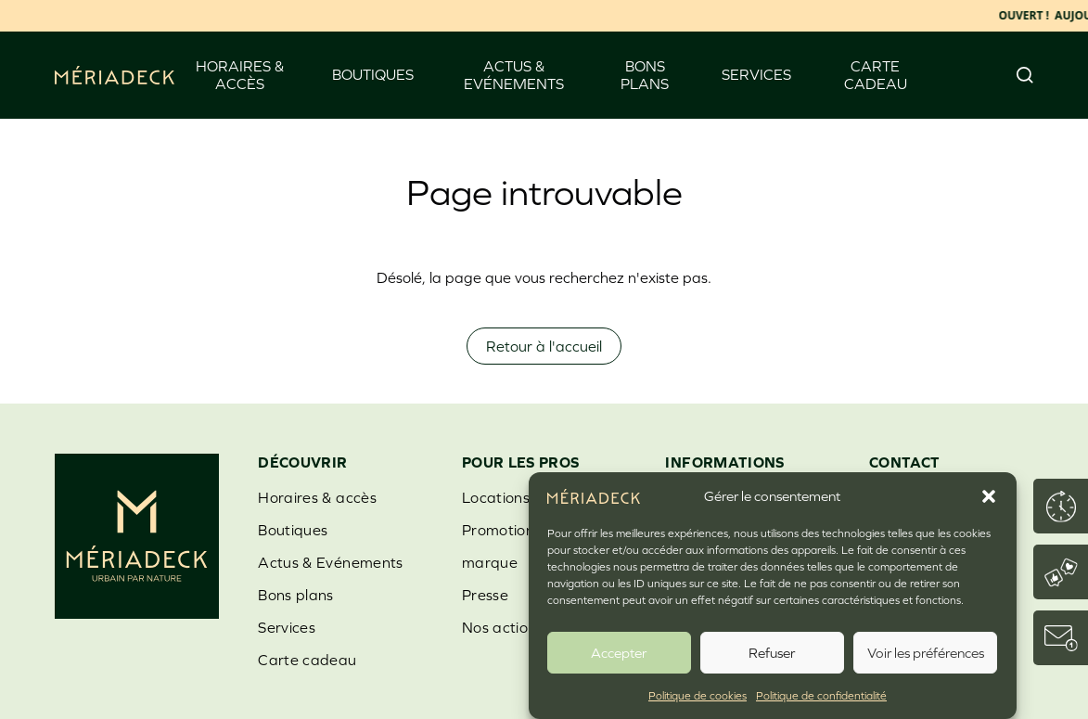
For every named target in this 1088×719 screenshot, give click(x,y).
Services (756, 74)
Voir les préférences (925, 653)
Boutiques (373, 74)
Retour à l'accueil (544, 346)
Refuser (772, 653)
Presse (485, 594)
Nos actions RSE (519, 627)
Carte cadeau (875, 75)
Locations (496, 497)
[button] (988, 496)
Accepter (618, 653)
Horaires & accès (240, 75)
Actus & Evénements (514, 75)
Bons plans (645, 75)
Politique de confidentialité (821, 695)
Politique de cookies (697, 695)
